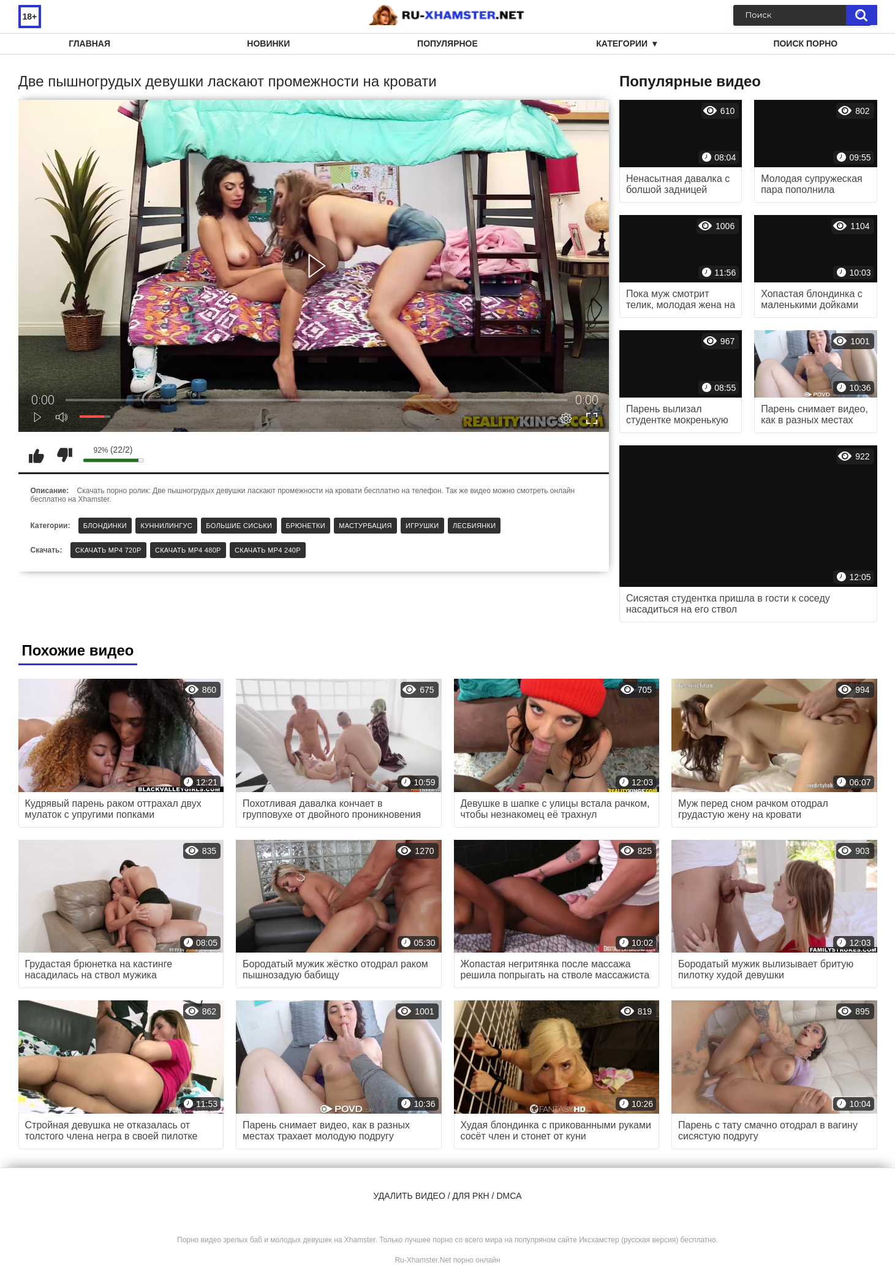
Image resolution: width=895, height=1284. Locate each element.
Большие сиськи (239, 525)
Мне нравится (37, 455)
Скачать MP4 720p (108, 550)
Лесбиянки (474, 525)
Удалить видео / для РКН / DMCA (447, 1196)
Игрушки (422, 525)
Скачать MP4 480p (188, 550)
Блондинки (105, 525)
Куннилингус (166, 525)
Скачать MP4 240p (268, 550)
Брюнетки (305, 525)
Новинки (268, 43)
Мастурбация (365, 525)
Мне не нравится (64, 455)
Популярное (447, 43)
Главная (89, 43)
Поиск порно (805, 43)
